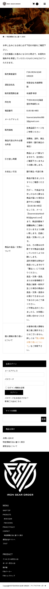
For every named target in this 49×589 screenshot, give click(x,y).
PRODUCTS (7, 514)
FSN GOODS (8, 523)
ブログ (5, 543)
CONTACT (6, 531)
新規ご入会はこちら (13, 401)
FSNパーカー (7, 571)
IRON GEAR (8, 519)
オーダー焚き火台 (9, 563)
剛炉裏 (5, 567)
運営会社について (10, 446)
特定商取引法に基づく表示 (14, 442)
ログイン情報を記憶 (14, 387)
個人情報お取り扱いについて (35, 342)
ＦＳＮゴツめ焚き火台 (10, 559)
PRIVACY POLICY (9, 527)
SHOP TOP (6, 510)
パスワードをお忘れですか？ (17, 398)
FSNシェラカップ (9, 575)
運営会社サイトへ (9, 539)
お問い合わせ (8, 438)
